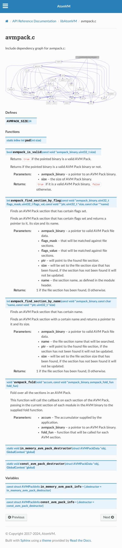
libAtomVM (68, 21)
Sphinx (25, 540)
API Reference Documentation (34, 21)
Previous (16, 517)
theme (46, 540)
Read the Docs (80, 540)
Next (108, 517)
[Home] (6, 21)
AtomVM (63, 6)
